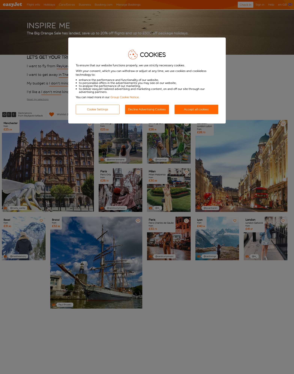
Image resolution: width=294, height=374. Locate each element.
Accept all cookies (196, 109)
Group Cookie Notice (124, 97)
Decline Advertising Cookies (147, 109)
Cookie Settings (97, 109)
